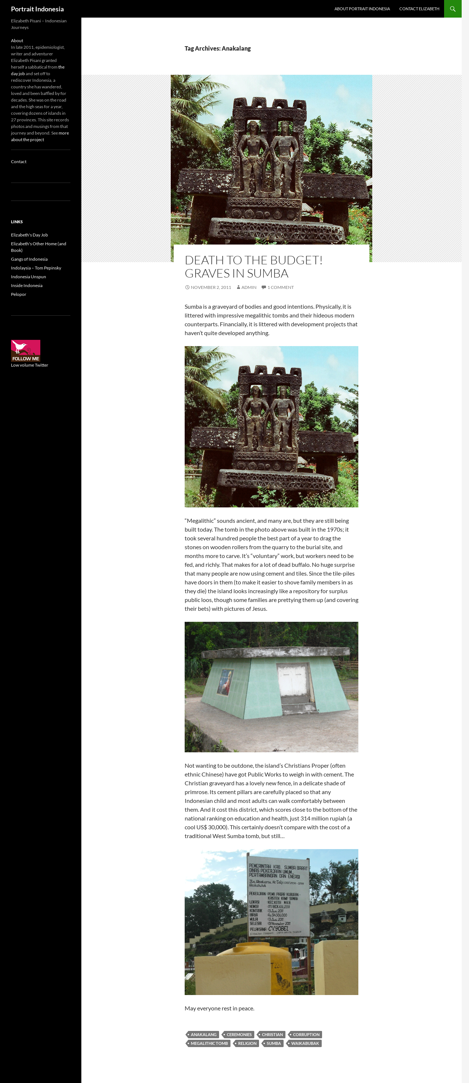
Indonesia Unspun (28, 276)
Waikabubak (305, 1043)
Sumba (274, 1043)
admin (248, 287)
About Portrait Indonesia (362, 8)
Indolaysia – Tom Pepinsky (36, 268)
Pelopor (18, 294)
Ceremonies (239, 1034)
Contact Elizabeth (419, 8)
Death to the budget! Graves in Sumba (254, 266)
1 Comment (280, 287)
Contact (18, 161)
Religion (247, 1043)
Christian (272, 1034)
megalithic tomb (209, 1043)
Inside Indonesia (27, 285)
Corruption (306, 1034)
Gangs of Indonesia (29, 259)
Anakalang (204, 1034)
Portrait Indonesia (37, 9)
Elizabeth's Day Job (29, 235)
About (17, 40)
